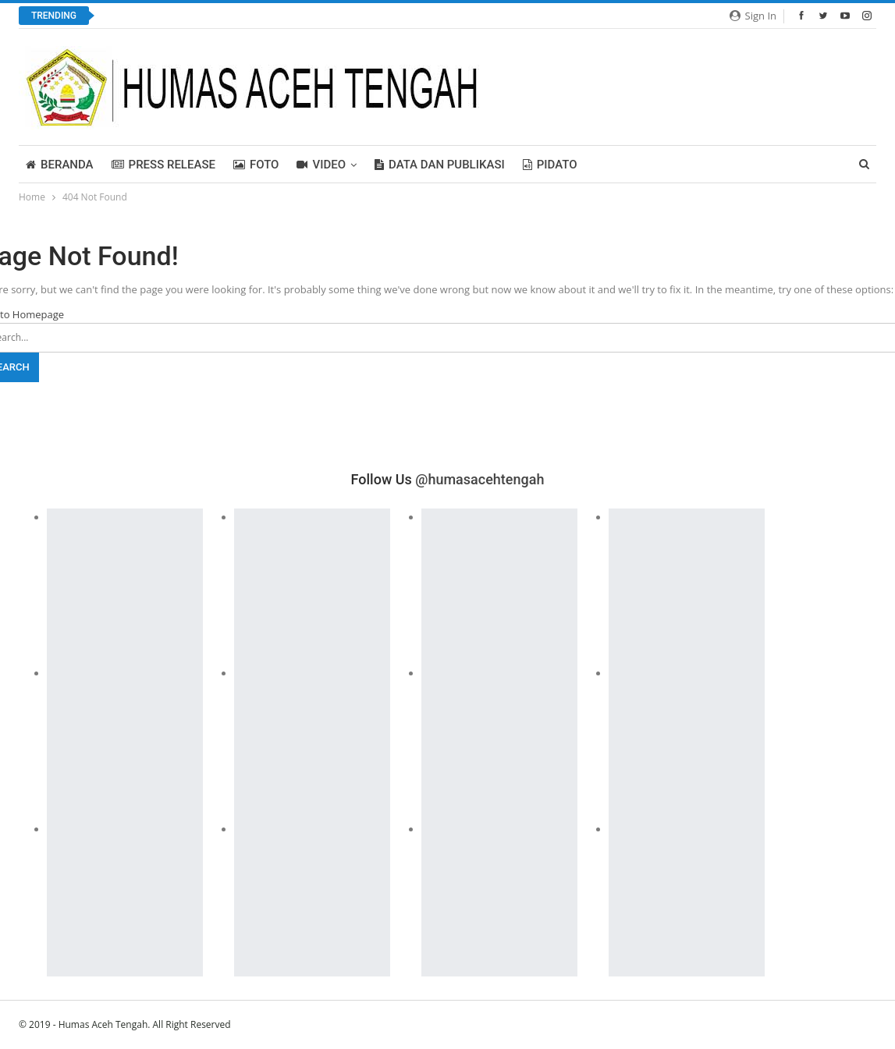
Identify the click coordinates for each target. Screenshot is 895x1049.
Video (321, 165)
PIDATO (550, 165)
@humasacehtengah (479, 479)
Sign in (753, 16)
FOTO (256, 165)
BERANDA (60, 165)
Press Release (163, 165)
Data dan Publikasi (440, 165)
